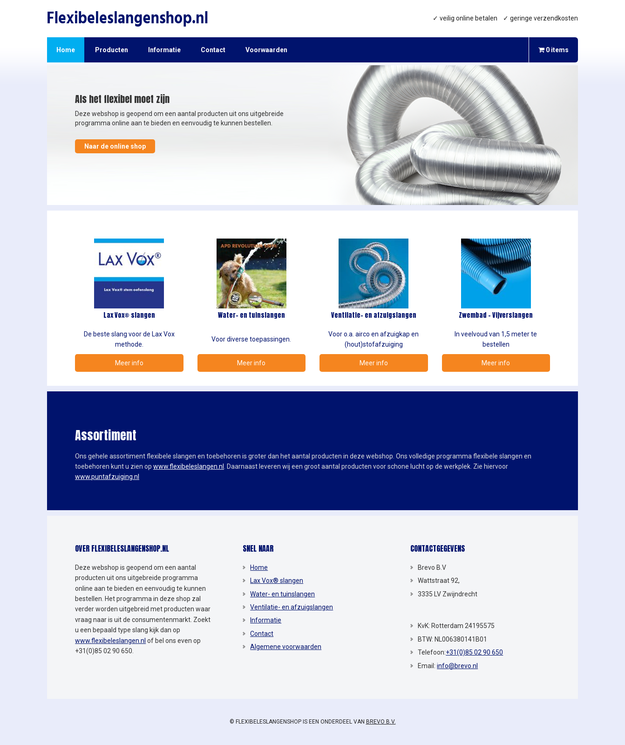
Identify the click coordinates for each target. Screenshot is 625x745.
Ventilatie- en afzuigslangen (291, 607)
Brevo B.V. (381, 721)
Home (259, 567)
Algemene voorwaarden (285, 646)
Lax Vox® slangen (276, 580)
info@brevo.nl (457, 666)
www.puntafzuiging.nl (107, 476)
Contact (261, 633)
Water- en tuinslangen (282, 594)
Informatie (265, 620)
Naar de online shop (115, 146)
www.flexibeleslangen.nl (188, 466)
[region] (312, 135)
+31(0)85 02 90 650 (474, 652)
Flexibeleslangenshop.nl (131, 18)
